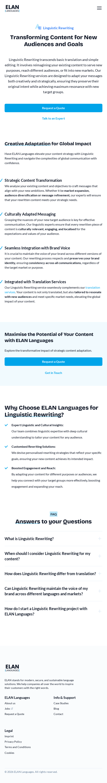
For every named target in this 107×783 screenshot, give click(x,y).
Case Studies (61, 703)
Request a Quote (53, 361)
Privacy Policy (13, 741)
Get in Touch (53, 372)
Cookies (9, 752)
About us (10, 703)
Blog (56, 708)
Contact (58, 714)
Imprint (9, 736)
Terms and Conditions (18, 747)
